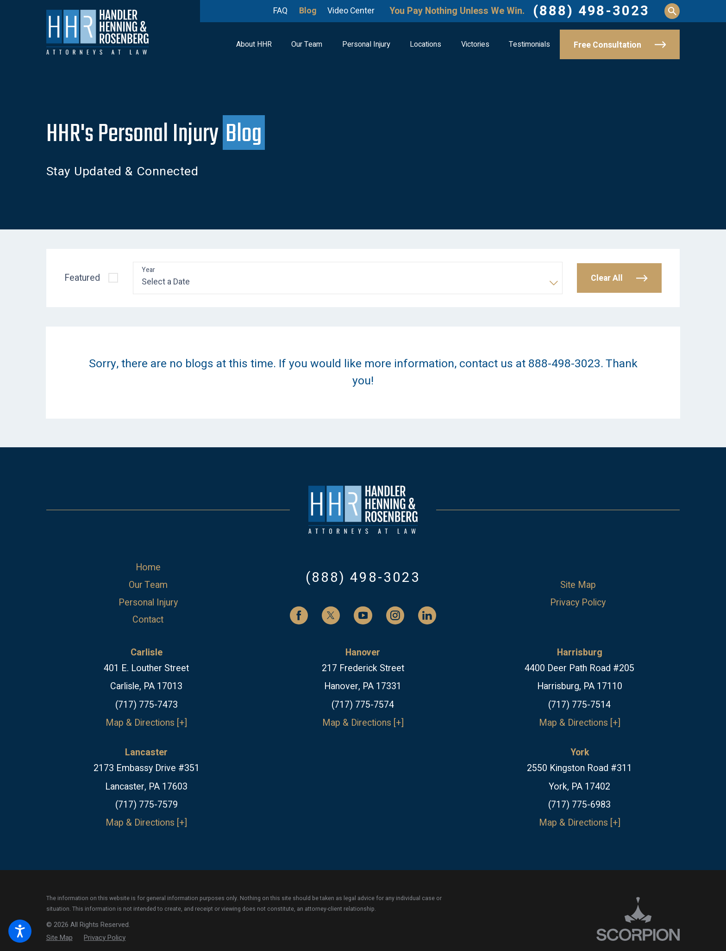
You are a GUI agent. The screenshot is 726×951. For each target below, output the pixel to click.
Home (148, 567)
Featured (82, 277)
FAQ (280, 11)
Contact (147, 619)
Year (148, 270)
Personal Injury (148, 602)
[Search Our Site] (672, 11)
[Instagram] (395, 615)
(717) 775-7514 (579, 704)
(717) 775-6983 (579, 804)
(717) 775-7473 (146, 704)
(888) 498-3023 (591, 11)
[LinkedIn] (427, 615)
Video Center (351, 11)
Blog (307, 11)
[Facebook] (299, 615)
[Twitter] (331, 615)
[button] (19, 931)
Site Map (578, 585)
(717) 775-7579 (146, 804)
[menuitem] (254, 45)
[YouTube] (363, 615)
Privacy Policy (578, 602)
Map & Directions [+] (146, 722)
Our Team (148, 585)
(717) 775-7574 (363, 704)
